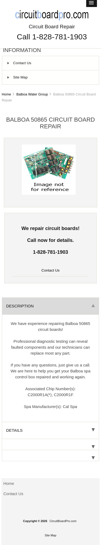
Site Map (18, 77)
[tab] (50, 444)
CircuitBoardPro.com (63, 521)
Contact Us (19, 63)
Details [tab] (50, 430)
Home (6, 94)
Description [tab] (50, 306)
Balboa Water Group (32, 94)
